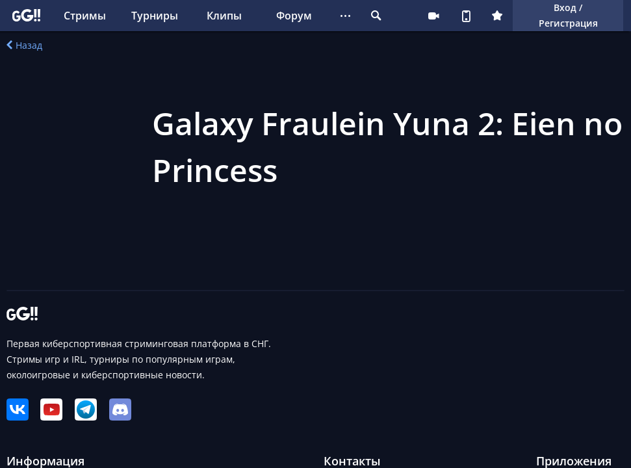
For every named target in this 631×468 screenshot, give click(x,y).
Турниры (154, 15)
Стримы (85, 15)
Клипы (224, 15)
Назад (24, 45)
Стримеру (433, 15)
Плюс (497, 15)
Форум (294, 15)
